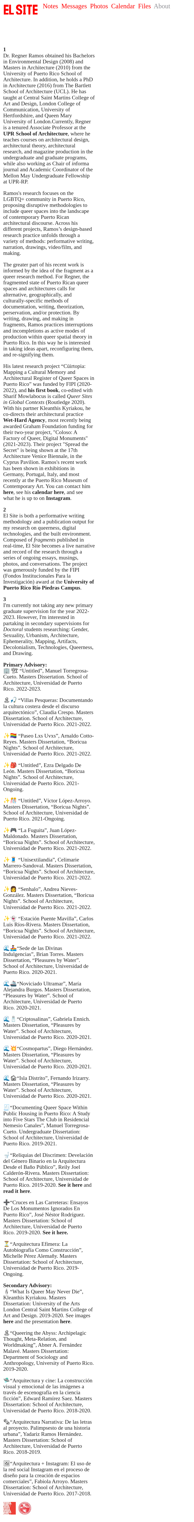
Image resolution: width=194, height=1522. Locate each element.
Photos (99, 6)
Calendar (123, 6)
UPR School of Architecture (35, 134)
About (162, 6)
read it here (16, 1191)
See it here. (55, 1232)
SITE (20, 10)
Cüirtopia (74, 366)
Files (144, 6)
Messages (74, 6)
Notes (50, 6)
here (8, 1321)
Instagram (58, 498)
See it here (70, 1185)
